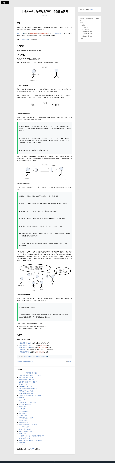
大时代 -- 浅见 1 (23, 433)
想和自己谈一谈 (23, 406)
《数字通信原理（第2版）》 (26, 345)
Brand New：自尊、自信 (25, 386)
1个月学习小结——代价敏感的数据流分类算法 (31, 436)
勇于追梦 (21, 397)
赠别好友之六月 (23, 384)
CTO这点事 (22, 409)
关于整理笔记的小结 (24, 420)
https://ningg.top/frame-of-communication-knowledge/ (35, 356)
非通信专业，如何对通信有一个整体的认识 (44, 11)
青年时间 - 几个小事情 (25, 404)
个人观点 (82, 25)
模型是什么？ (22, 442)
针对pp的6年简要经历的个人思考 (28, 424)
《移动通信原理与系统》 (25, 347)
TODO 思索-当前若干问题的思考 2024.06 (30, 375)
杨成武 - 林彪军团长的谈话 (26, 431)
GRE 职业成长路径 (24, 427)
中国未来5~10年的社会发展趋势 (27, 402)
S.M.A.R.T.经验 (23, 415)
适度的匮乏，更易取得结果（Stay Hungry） (31, 395)
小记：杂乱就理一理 (24, 413)
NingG (4, 3)
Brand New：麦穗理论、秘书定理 (28, 373)
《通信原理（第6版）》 (25, 343)
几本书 (82, 38)
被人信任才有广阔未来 (25, 429)
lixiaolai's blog (22, 445)
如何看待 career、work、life (26, 379)
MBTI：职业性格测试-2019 (26, 393)
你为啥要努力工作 (24, 422)
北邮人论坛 (20, 33)
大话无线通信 (57, 33)
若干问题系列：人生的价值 (26, 391)
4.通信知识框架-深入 (87, 34)
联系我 (69, 361)
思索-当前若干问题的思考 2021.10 (28, 388)
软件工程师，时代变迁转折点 (27, 377)
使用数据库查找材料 (24, 438)
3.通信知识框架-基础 (87, 31)
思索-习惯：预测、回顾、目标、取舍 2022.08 (31, 382)
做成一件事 (22, 400)
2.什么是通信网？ (86, 29)
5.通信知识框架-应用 (87, 36)
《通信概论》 (22, 349)
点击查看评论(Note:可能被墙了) (25, 361)
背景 (81, 22)
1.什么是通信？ (85, 27)
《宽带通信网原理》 (24, 352)
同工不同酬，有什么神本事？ (27, 418)
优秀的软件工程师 (24, 411)
